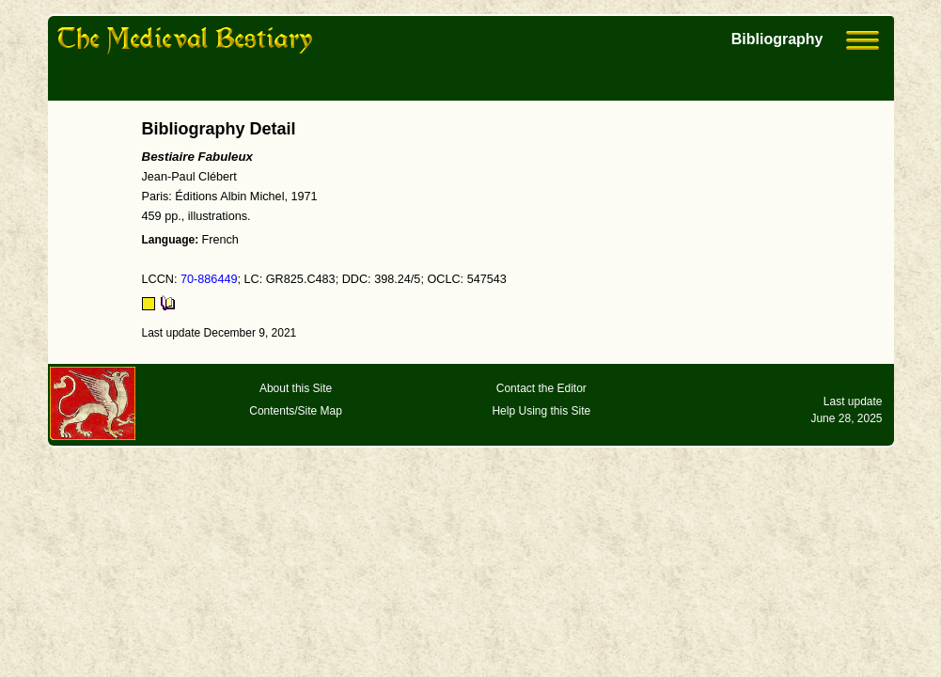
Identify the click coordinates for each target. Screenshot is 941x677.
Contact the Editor (541, 388)
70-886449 (209, 279)
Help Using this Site (541, 410)
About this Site (295, 388)
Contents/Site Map (295, 410)
